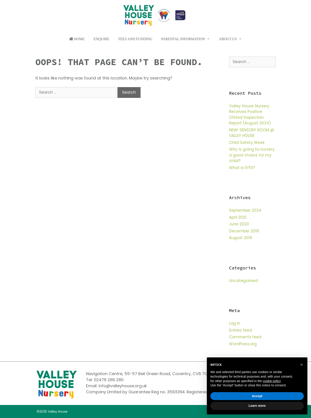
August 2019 (240, 237)
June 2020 (239, 224)
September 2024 (245, 210)
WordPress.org (243, 344)
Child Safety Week (247, 142)
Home (77, 39)
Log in (234, 323)
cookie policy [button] (271, 381)
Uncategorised (243, 280)
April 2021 (237, 217)
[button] (301, 364)
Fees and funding (135, 39)
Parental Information (187, 39)
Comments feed (245, 337)
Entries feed (240, 330)
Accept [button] (257, 396)
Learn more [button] (257, 405)
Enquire (101, 39)
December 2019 (244, 231)
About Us (232, 39)
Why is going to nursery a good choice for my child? (252, 155)
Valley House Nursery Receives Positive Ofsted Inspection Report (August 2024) (250, 114)
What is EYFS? (242, 167)
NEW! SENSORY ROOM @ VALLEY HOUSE (251, 133)
